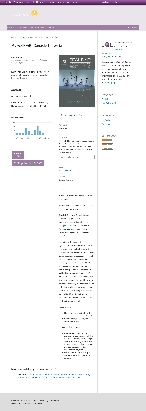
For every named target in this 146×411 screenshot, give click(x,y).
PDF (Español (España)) (72, 115)
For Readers (106, 120)
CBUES (121, 56)
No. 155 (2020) (36, 37)
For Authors (106, 124)
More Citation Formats (70, 157)
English (105, 99)
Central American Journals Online (24, 2)
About (61, 2)
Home (52, 2)
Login (114, 2)
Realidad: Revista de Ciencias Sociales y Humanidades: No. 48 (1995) (49, 377)
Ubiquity (118, 49)
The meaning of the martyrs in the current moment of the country (60, 374)
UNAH (110, 56)
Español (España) (110, 103)
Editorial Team (38, 27)
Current (10, 27)
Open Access (67, 225)
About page (110, 82)
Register (105, 2)
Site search (72, 2)
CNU (104, 56)
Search (132, 27)
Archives (23, 27)
